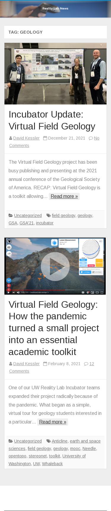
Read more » (64, 196)
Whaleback (52, 463)
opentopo (17, 456)
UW (36, 463)
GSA (13, 223)
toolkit (54, 456)
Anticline (59, 441)
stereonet (38, 456)
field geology (63, 215)
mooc (75, 448)
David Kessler (26, 138)
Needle (89, 448)
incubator (45, 223)
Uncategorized (28, 215)
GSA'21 (27, 223)
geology (85, 215)
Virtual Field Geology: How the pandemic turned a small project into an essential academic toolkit (54, 328)
